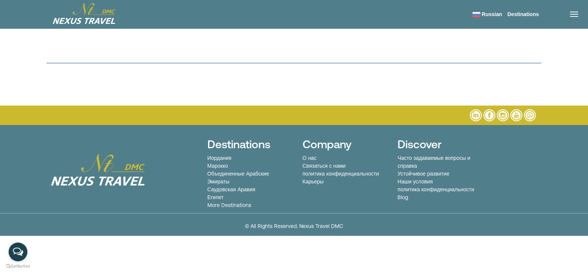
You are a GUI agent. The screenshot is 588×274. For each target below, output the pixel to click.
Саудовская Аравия (231, 189)
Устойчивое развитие (423, 174)
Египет (215, 197)
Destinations (523, 14)
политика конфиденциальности (341, 174)
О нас (309, 158)
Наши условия (415, 182)
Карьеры (313, 182)
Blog (403, 197)
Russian (487, 14)
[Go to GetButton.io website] (18, 266)
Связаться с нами (324, 166)
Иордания (219, 158)
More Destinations (229, 205)
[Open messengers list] (18, 252)
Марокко (217, 166)
